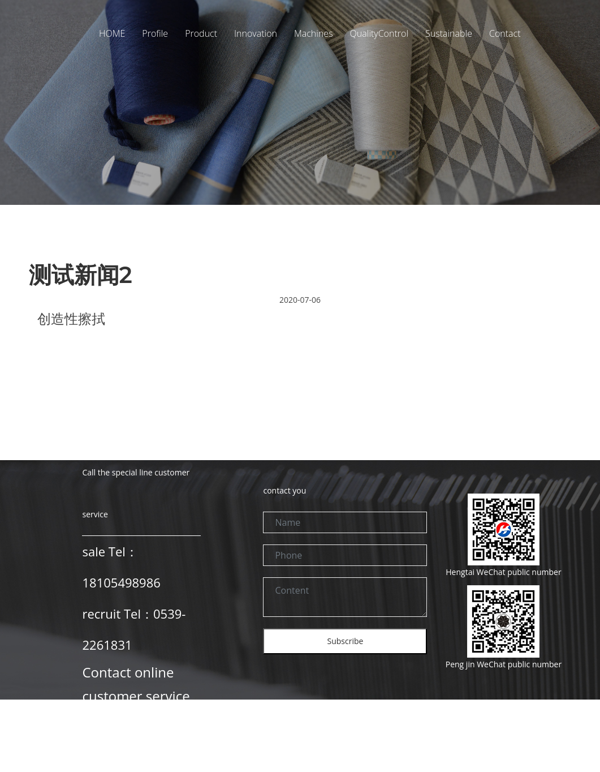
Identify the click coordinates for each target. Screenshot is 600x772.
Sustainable (448, 33)
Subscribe (345, 641)
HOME (112, 33)
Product (201, 33)
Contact (505, 33)
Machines (313, 33)
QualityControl (379, 33)
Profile (155, 33)
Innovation (255, 33)
